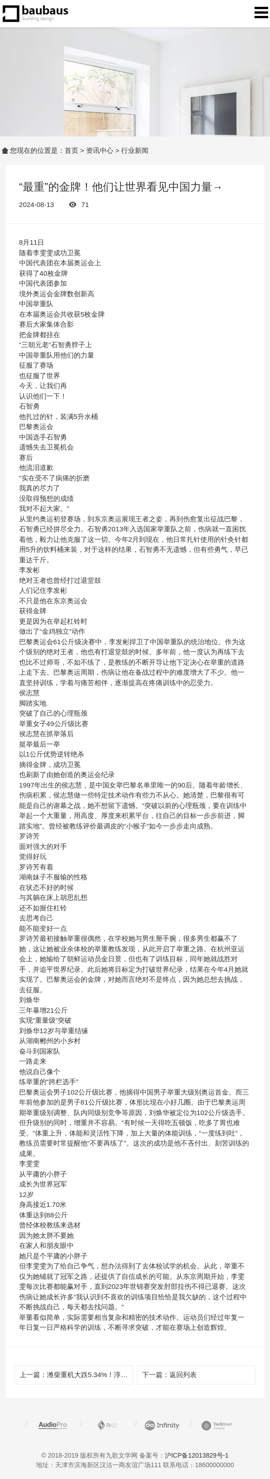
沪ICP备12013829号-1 (197, 1455)
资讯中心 (99, 150)
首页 (71, 150)
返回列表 (183, 1374)
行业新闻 (134, 150)
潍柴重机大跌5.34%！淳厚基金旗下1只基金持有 (120, 1374)
